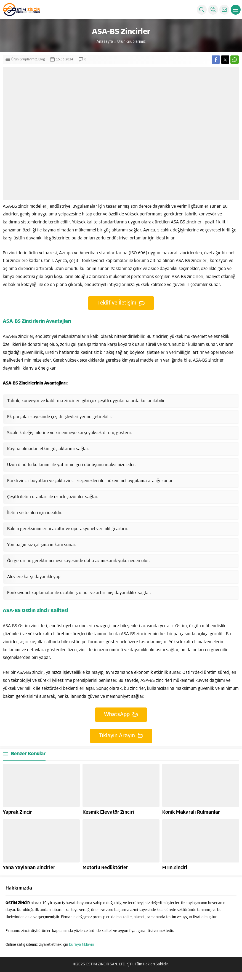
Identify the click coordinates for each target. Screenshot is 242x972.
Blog (41, 59)
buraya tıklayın (81, 945)
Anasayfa (105, 42)
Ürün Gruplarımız (131, 42)
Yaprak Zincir (17, 812)
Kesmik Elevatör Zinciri (108, 812)
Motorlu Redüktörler (105, 867)
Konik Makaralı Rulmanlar (191, 812)
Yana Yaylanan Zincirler (29, 867)
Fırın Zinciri (174, 867)
